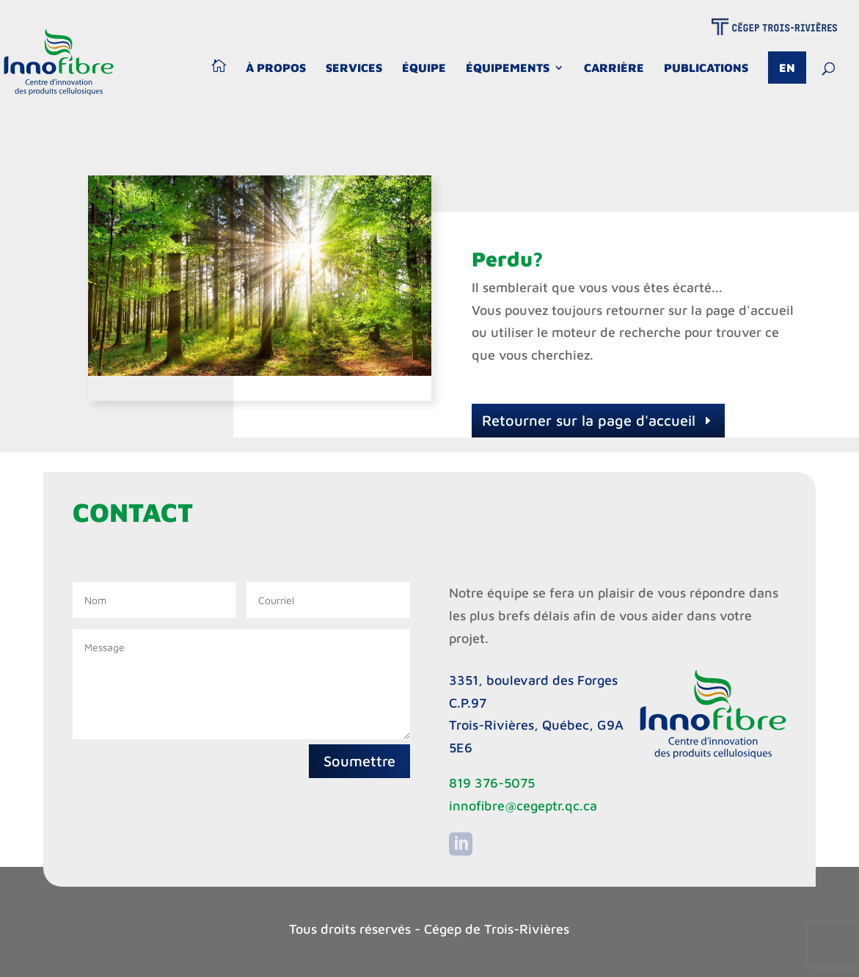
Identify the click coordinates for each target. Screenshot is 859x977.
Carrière (614, 68)
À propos (276, 68)
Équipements (507, 68)
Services (354, 68)
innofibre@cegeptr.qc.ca (523, 805)
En (787, 67)
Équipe (424, 68)
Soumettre (359, 760)
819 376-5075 (492, 783)
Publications (706, 68)
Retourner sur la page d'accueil (588, 420)
